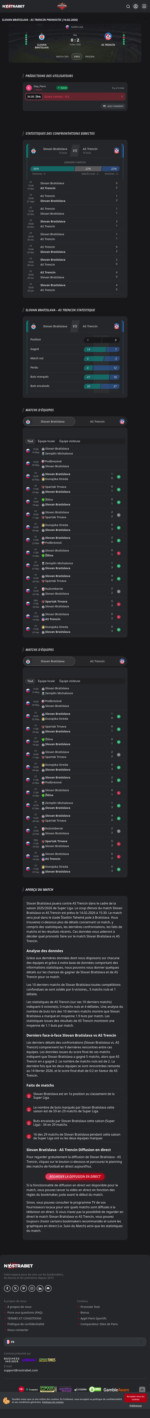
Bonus (84, 1312)
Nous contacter (17, 1330)
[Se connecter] (135, 6)
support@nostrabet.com (21, 1370)
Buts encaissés (40, 386)
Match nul (37, 358)
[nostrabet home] (18, 1266)
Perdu (34, 367)
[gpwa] (48, 1389)
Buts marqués (39, 376)
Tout (30, 441)
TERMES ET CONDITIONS (24, 1318)
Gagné (34, 349)
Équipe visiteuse (69, 441)
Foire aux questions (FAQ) (24, 1312)
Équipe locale (46, 441)
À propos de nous (19, 1307)
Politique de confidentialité (25, 1324)
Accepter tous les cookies (136, 1398)
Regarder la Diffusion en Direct (75, 1176)
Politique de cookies (53, 1402)
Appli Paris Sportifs (93, 1318)
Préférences (135, 1405)
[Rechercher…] (128, 6)
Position (35, 339)
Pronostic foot (90, 1307)
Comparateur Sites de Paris (99, 1324)
